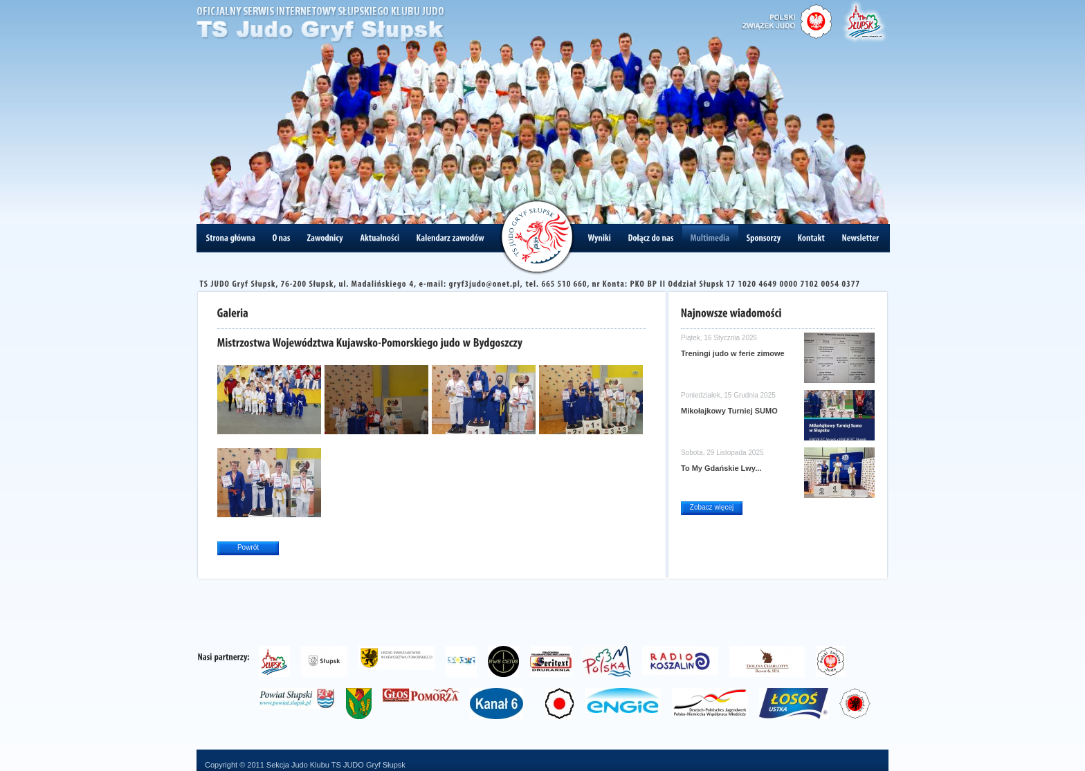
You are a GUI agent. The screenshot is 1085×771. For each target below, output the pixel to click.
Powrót (248, 547)
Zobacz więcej (711, 507)
